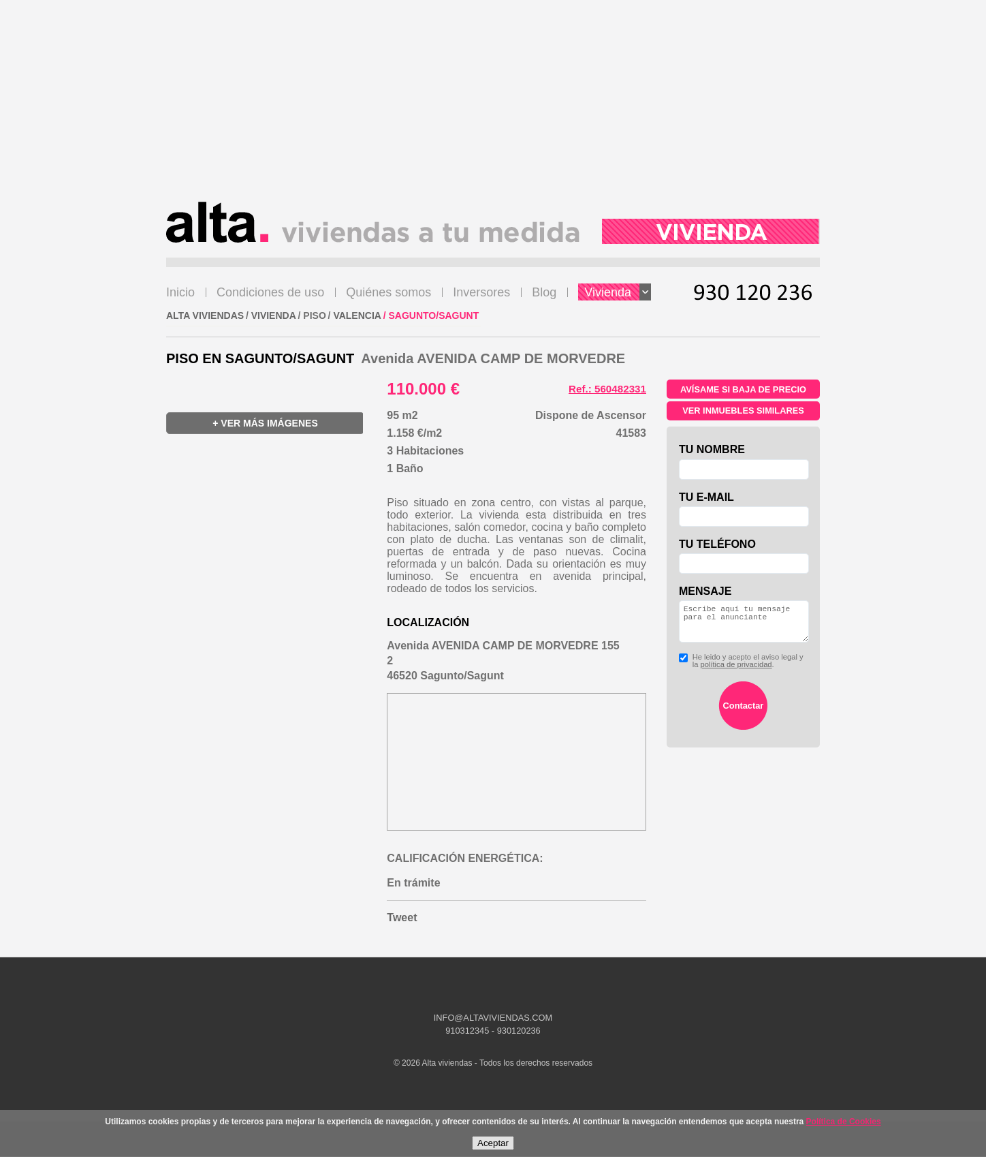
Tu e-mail (706, 497)
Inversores (481, 292)
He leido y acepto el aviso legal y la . (741, 669)
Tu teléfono (717, 544)
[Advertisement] (493, 106)
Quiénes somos (388, 292)
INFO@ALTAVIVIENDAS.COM (493, 1018)
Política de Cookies (843, 1121)
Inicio (180, 292)
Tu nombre (712, 449)
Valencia (357, 315)
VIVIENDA (273, 315)
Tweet (402, 917)
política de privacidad (736, 672)
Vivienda (617, 291)
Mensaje (705, 591)
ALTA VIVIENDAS (205, 315)
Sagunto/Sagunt (434, 315)
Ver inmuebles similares (743, 410)
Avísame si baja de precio (743, 389)
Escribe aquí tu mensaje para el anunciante (744, 625)
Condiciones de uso (270, 292)
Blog (544, 292)
